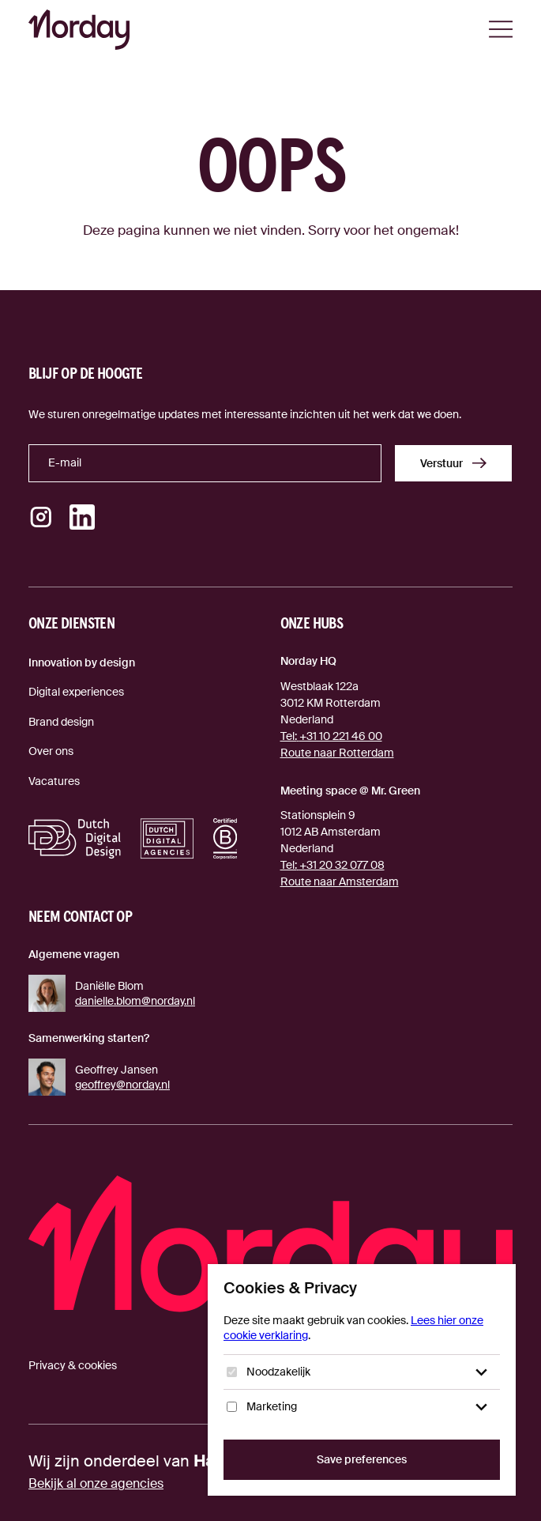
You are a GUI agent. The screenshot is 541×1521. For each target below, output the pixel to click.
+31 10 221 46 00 (331, 736)
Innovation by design (81, 662)
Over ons (50, 751)
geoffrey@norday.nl (122, 1085)
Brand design (61, 722)
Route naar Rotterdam (337, 752)
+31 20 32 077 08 (332, 865)
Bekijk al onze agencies (95, 1483)
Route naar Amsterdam (339, 881)
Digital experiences (76, 692)
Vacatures (54, 781)
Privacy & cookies (72, 1365)
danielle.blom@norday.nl (135, 1001)
